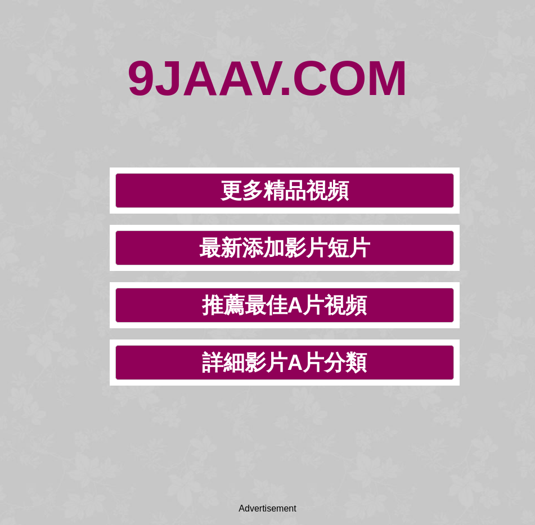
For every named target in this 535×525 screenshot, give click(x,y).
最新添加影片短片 (284, 248)
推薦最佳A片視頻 (284, 305)
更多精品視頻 (285, 190)
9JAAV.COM (267, 78)
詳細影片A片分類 (284, 362)
